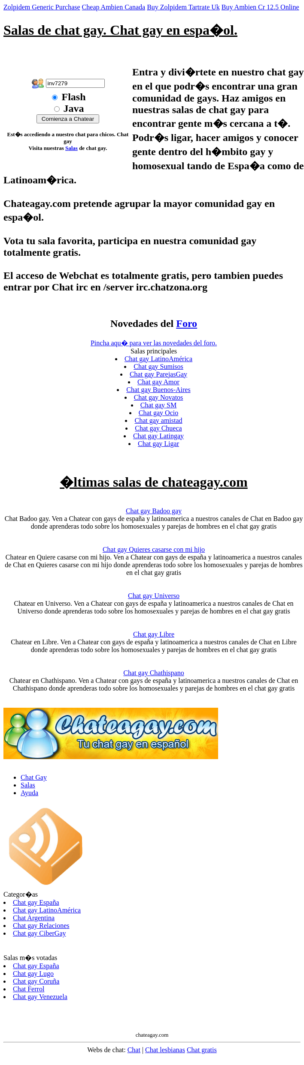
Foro (186, 323)
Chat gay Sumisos (158, 366)
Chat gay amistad (158, 420)
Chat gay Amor (158, 382)
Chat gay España (36, 902)
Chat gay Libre (153, 634)
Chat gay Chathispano (153, 672)
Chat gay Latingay (158, 436)
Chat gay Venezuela (40, 996)
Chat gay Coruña (36, 981)
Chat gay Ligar (158, 443)
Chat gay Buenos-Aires (158, 389)
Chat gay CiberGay (39, 933)
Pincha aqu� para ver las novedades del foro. (154, 343)
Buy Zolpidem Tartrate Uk (183, 7)
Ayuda (29, 792)
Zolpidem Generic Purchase (41, 7)
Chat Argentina (34, 917)
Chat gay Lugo (33, 973)
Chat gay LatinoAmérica (158, 358)
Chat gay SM (158, 405)
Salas (71, 148)
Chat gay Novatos (158, 397)
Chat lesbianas (165, 1049)
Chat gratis (202, 1049)
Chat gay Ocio (158, 412)
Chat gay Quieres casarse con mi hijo (154, 549)
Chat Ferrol (28, 989)
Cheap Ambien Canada (114, 7)
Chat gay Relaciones (41, 925)
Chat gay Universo (153, 595)
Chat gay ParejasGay (158, 374)
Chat (134, 1049)
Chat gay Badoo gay (154, 511)
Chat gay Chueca (158, 428)
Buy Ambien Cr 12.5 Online (260, 7)
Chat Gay (34, 777)
